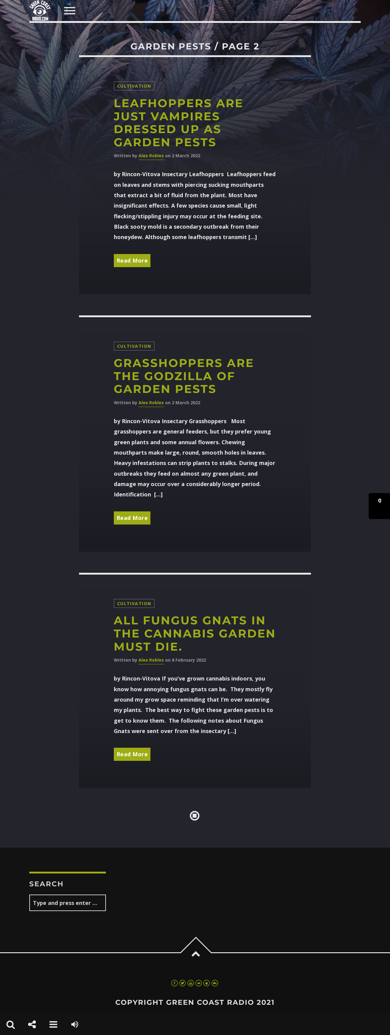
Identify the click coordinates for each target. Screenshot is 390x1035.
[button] (379, 506)
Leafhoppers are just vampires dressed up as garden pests (179, 122)
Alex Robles (151, 155)
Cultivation (134, 86)
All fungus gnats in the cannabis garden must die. (195, 633)
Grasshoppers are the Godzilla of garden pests (184, 376)
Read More (132, 260)
